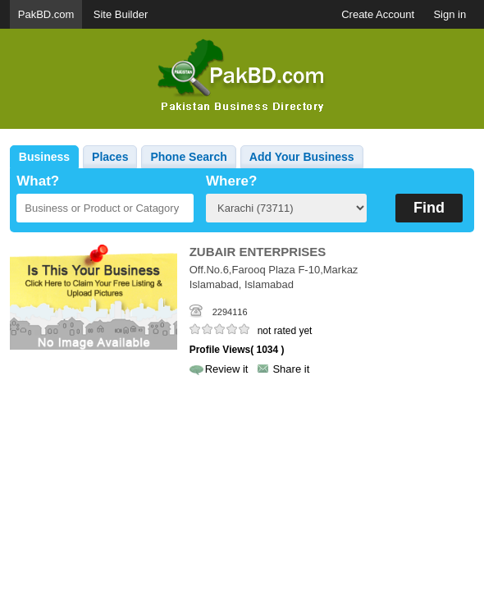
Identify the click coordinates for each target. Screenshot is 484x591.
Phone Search (188, 156)
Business (44, 156)
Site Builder (121, 14)
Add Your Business (301, 156)
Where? (231, 181)
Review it (227, 369)
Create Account (377, 14)
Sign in (449, 14)
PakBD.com (46, 14)
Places (110, 156)
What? (37, 181)
